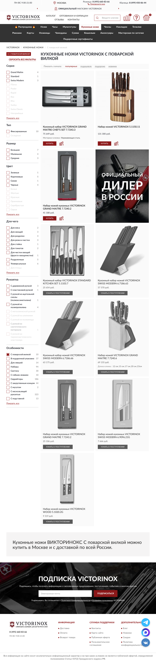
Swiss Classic (17, 109)
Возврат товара (67, 638)
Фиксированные (19, 131)
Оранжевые (16, 201)
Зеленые (15, 173)
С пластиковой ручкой (22, 290)
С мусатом (16, 387)
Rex (12, 97)
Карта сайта (97, 633)
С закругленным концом (23, 383)
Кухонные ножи (90, 27)
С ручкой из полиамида (22, 320)
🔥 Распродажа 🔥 (25, 27)
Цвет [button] (9, 166)
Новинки (127, 633)
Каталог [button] (51, 16)
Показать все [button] (12, 118)
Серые (14, 210)
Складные (16, 136)
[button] (96, 4)
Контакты (74, 20)
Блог (125, 628)
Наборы (15, 367)
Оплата (63, 633)
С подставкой (17, 399)
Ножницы (44, 33)
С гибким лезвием (19, 375)
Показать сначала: (53, 66)
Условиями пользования (102, 600)
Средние (15, 158)
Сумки (75, 33)
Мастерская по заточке (131, 33)
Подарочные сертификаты (78, 39)
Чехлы (107, 27)
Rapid (13, 93)
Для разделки (17, 236)
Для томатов (17, 248)
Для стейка (16, 244)
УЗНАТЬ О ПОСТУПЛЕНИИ (58, 293)
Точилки (136, 27)
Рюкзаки (17, 33)
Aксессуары (106, 33)
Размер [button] (11, 143)
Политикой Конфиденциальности (75, 600)
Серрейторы (17, 379)
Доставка (64, 628)
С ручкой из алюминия (22, 316)
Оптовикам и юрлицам (73, 16)
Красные (15, 197)
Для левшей (17, 363)
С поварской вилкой (21, 355)
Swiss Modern (17, 81)
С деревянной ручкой (21, 286)
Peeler (13, 89)
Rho (12, 101)
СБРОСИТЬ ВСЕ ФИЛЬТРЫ (22, 60)
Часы (55, 27)
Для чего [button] (12, 221)
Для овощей (17, 232)
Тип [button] (8, 125)
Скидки (126, 638)
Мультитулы (69, 27)
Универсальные (18, 264)
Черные (14, 185)
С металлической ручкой (23, 311)
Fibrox (14, 85)
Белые (14, 189)
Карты (30, 33)
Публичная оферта (100, 638)
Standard (15, 76)
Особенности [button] (15, 348)
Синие (14, 181)
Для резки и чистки (20, 240)
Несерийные (17, 113)
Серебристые (17, 205)
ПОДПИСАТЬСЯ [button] (105, 594)
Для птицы (16, 268)
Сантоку (15, 371)
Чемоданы (61, 33)
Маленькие (16, 154)
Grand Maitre (17, 72)
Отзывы (59, 20)
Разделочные (17, 260)
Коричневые (17, 177)
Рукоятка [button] (12, 279)
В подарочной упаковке (22, 359)
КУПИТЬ (49, 143)
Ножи (44, 27)
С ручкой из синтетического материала (18, 327)
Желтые (15, 193)
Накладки (121, 27)
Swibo (14, 105)
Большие (15, 150)
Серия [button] (10, 66)
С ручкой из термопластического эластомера (21, 337)
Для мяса (15, 228)
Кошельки (89, 33)
